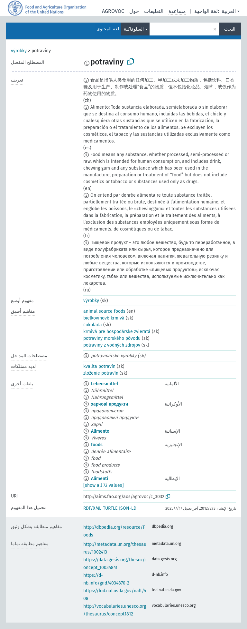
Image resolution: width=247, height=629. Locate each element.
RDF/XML (92, 508)
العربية (229, 11)
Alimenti (99, 478)
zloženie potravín (100, 373)
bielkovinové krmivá (103, 318)
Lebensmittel (104, 384)
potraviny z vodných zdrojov (111, 345)
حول (134, 11)
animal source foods (104, 311)
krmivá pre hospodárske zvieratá (117, 331)
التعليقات (153, 11)
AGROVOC (113, 11)
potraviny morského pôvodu (112, 338)
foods (97, 444)
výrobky (19, 51)
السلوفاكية (134, 29)
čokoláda (92, 325)
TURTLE (110, 508)
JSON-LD (127, 508)
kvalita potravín (99, 366)
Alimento (100, 431)
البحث (229, 29)
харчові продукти (109, 404)
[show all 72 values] (103, 485)
